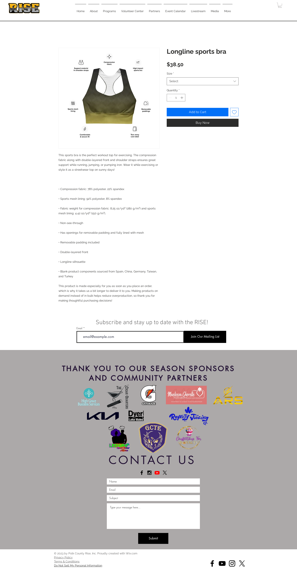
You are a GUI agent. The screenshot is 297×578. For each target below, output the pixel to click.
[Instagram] (232, 563)
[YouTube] (222, 563)
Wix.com (131, 553)
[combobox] (203, 81)
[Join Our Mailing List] (205, 337)
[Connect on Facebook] (142, 473)
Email (79, 328)
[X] (165, 473)
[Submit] (153, 538)
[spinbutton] (176, 97)
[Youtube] (157, 473)
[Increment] (182, 97)
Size (170, 73)
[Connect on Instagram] (149, 473)
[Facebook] (212, 563)
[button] (109, 9)
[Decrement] (169, 97)
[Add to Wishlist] (234, 112)
